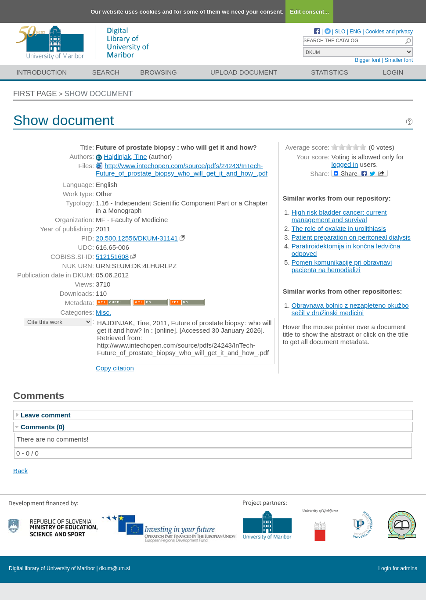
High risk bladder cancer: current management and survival (339, 215)
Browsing (158, 72)
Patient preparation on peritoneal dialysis (351, 237)
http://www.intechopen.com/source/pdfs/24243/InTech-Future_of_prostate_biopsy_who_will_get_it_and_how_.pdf (181, 169)
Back (20, 470)
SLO (340, 32)
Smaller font (399, 60)
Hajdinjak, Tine (125, 156)
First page (35, 94)
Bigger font (367, 60)
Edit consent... (309, 11)
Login (393, 72)
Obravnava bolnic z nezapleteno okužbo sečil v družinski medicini (350, 309)
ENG (355, 32)
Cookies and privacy (389, 32)
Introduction (41, 72)
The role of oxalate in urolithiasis (339, 228)
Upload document (244, 72)
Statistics (329, 72)
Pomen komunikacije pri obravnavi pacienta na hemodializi (342, 266)
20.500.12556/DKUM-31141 (137, 238)
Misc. (103, 312)
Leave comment (45, 415)
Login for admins (397, 568)
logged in (344, 164)
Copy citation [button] (115, 368)
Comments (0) (43, 427)
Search (106, 72)
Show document (99, 94)
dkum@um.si (114, 568)
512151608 (112, 256)
